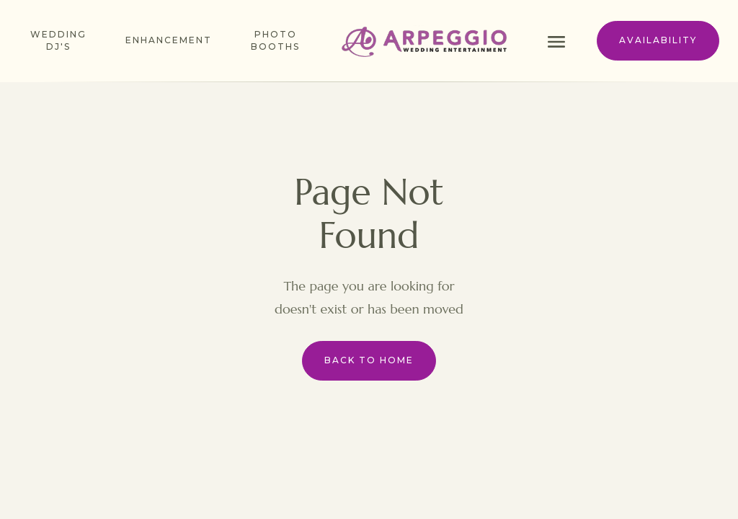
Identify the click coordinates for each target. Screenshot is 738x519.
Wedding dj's (58, 40)
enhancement (168, 40)
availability (658, 40)
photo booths (275, 40)
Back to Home (369, 360)
